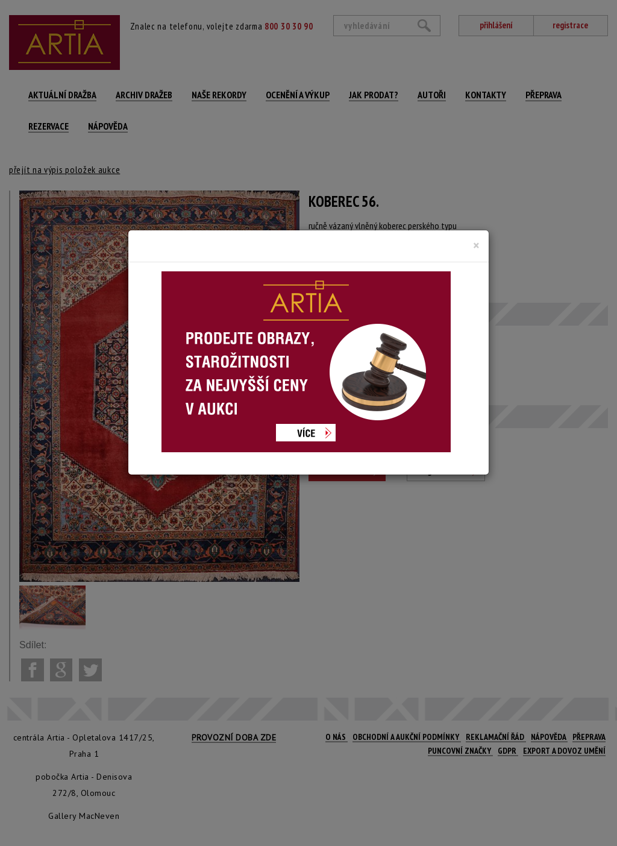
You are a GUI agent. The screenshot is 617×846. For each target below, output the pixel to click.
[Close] (476, 245)
